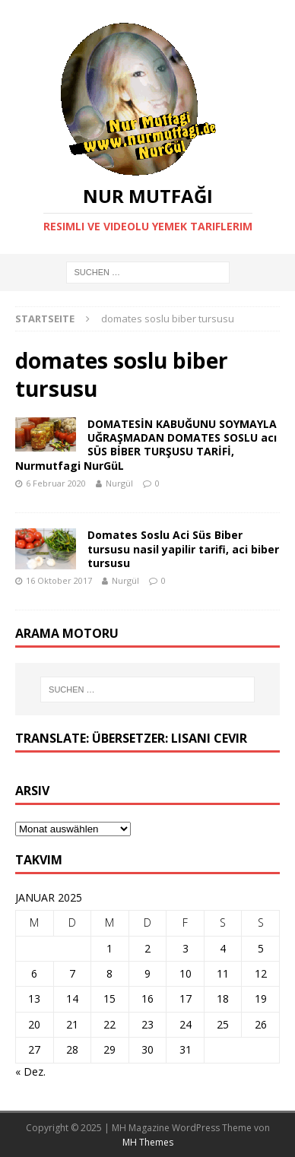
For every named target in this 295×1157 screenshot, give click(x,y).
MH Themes (147, 1142)
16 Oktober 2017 (59, 580)
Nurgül (119, 483)
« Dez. (30, 1071)
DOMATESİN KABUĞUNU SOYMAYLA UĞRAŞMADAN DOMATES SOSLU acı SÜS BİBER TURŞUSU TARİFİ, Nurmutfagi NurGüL (146, 445)
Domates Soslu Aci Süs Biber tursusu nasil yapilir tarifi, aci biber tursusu (183, 548)
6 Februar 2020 (56, 483)
